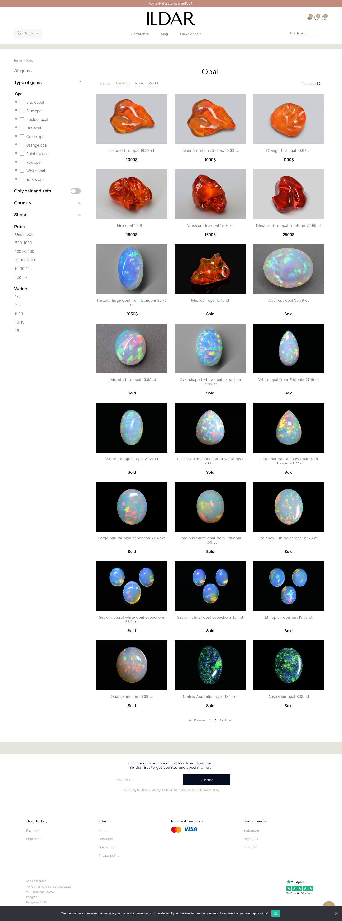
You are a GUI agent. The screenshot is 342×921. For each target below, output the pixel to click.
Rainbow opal (38, 153)
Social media (255, 821)
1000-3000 (24, 251)
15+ (18, 330)
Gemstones (140, 34)
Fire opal (33, 128)
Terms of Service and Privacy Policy (196, 790)
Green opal (35, 136)
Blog (164, 34)
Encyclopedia (190, 34)
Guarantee (107, 847)
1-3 (17, 296)
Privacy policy (109, 855)
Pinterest (250, 847)
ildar (103, 821)
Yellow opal (36, 179)
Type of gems (47, 82)
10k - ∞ (21, 277)
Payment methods (187, 821)
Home (18, 61)
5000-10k (23, 268)
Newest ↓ (123, 83)
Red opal (34, 162)
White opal (35, 170)
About (103, 830)
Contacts (106, 839)
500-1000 (23, 243)
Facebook (250, 839)
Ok (276, 913)
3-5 (18, 305)
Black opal (35, 102)
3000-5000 (25, 260)
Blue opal (34, 110)
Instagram (251, 830)
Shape (47, 215)
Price (139, 83)
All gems (23, 70)
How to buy (36, 821)
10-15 (19, 322)
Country (47, 203)
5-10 (19, 313)
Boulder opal (37, 119)
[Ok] (336, 913)
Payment (33, 830)
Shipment (33, 839)
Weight (153, 83)
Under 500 (24, 234)
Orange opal (37, 145)
